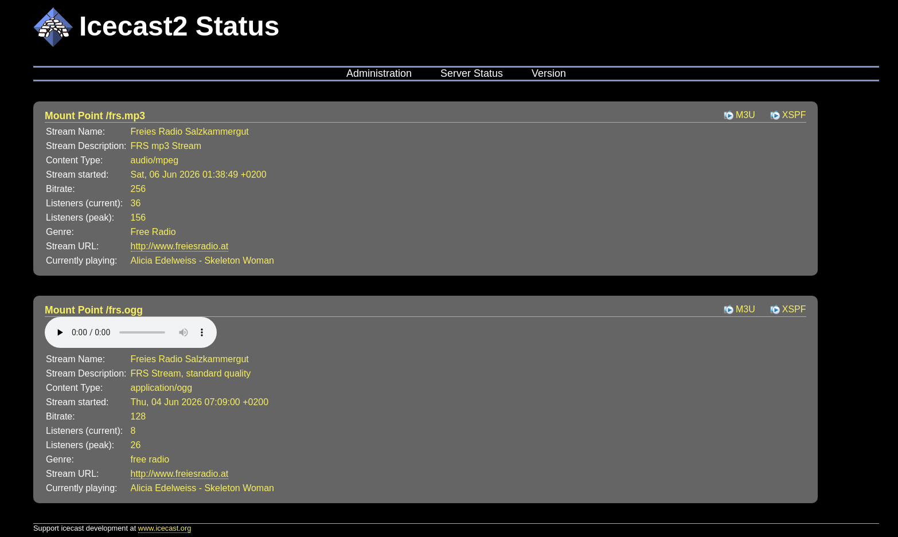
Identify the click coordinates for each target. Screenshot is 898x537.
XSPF (794, 115)
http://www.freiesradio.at (180, 246)
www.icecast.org (164, 528)
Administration (379, 73)
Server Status (471, 73)
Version (549, 73)
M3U (745, 115)
